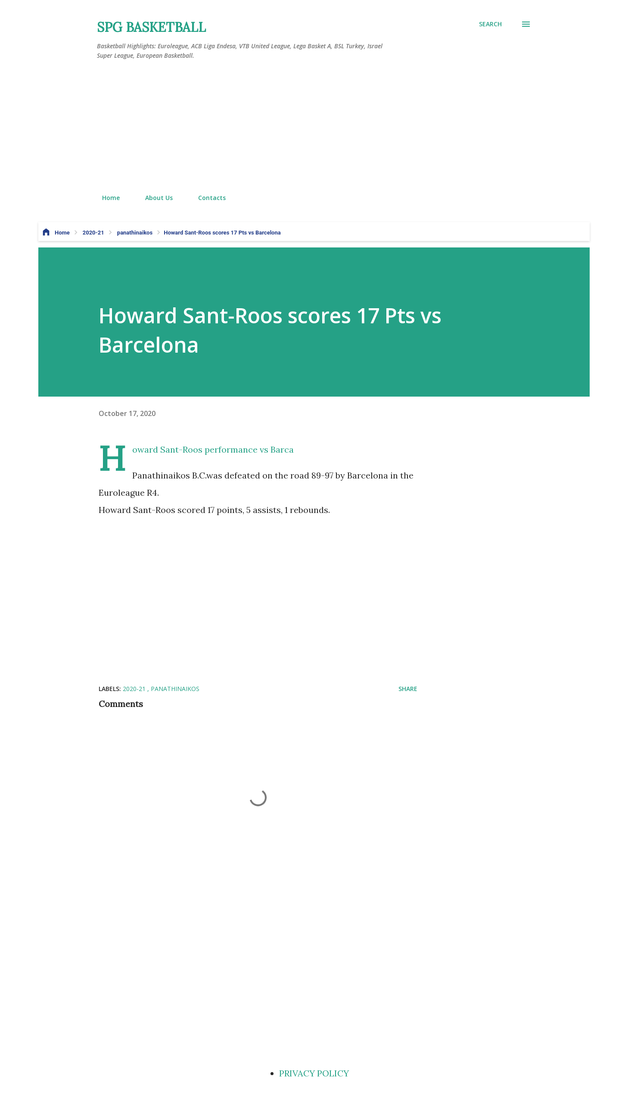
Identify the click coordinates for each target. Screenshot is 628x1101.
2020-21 (135, 689)
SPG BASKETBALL (151, 27)
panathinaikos (175, 689)
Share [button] (407, 689)
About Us (154, 198)
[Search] (490, 24)
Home (106, 198)
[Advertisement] (314, 127)
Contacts (207, 198)
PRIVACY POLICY (314, 1073)
